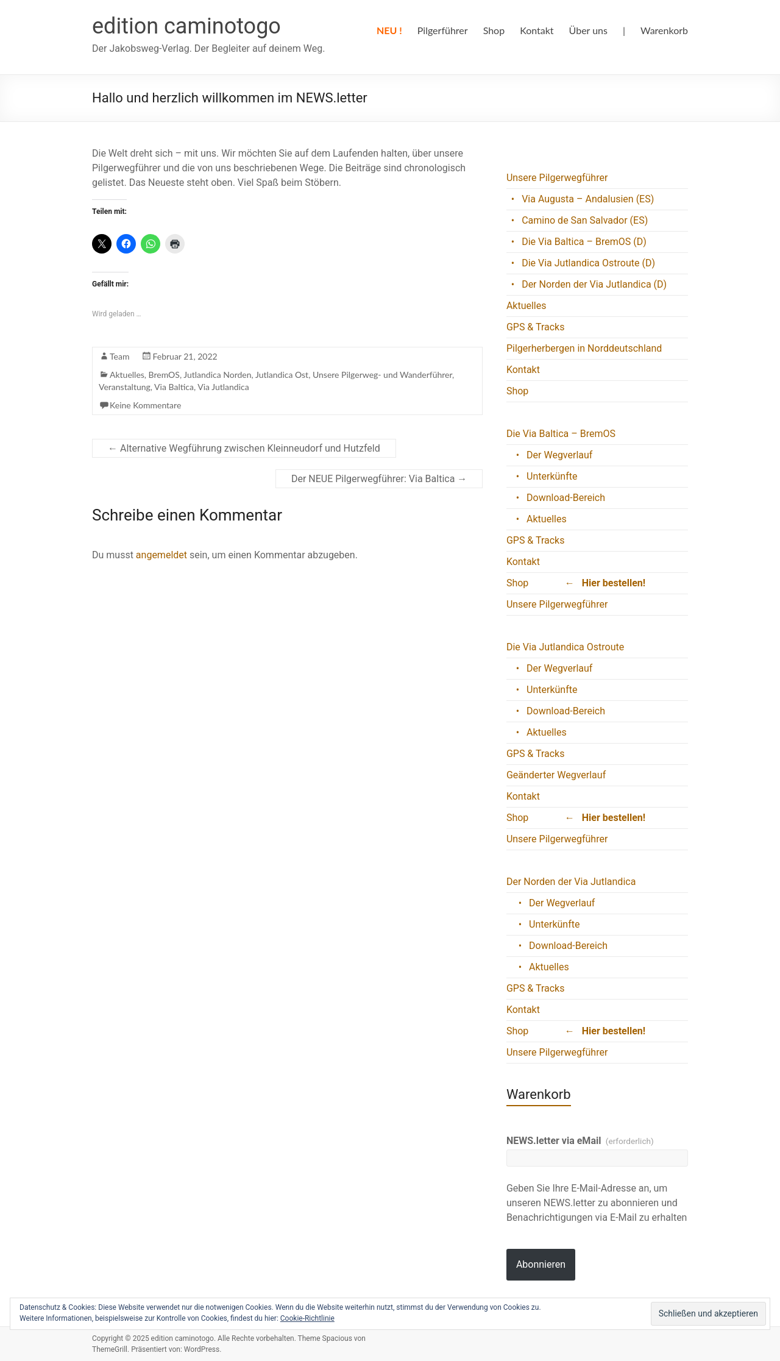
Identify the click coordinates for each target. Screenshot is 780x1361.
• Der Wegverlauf (549, 455)
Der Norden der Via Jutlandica (571, 881)
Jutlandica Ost (281, 374)
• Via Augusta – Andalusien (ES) (580, 199)
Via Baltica (174, 387)
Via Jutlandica (223, 387)
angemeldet (161, 555)
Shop (494, 30)
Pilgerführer (442, 30)
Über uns (588, 30)
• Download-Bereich (555, 497)
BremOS (164, 374)
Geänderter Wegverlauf (556, 775)
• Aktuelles (536, 519)
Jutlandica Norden (217, 374)
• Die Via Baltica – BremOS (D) (576, 241)
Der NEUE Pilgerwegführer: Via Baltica (379, 479)
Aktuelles (127, 374)
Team (119, 356)
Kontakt (536, 30)
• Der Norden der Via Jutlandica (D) (586, 284)
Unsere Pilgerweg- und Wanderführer (382, 374)
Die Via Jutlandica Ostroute (565, 647)
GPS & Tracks (535, 327)
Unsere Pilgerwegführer (557, 177)
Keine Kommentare (145, 405)
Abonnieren (541, 1264)
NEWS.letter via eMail (580, 1140)
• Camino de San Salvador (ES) (577, 220)
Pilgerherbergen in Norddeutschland (584, 348)
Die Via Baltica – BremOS (560, 433)
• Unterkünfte (542, 476)
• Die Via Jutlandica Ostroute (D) (580, 263)
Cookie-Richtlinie (307, 1318)
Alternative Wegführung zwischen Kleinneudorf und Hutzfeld (244, 448)
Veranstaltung (125, 387)
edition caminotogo (186, 26)
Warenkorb (664, 30)
